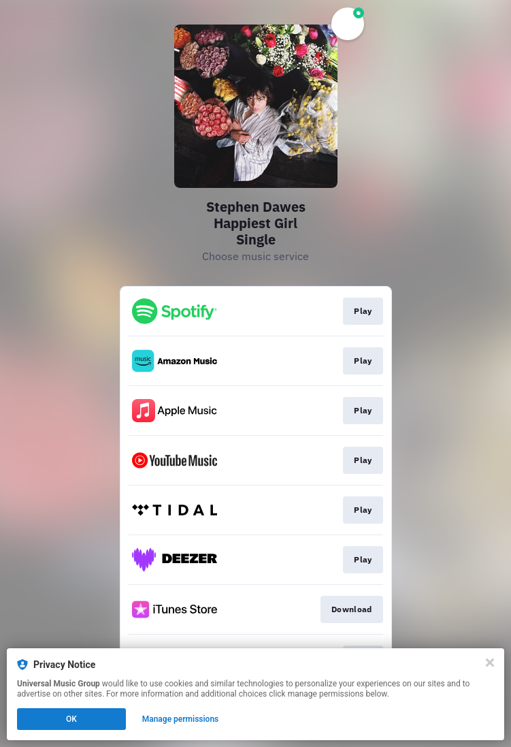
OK (71, 719)
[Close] (490, 662)
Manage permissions (180, 719)
